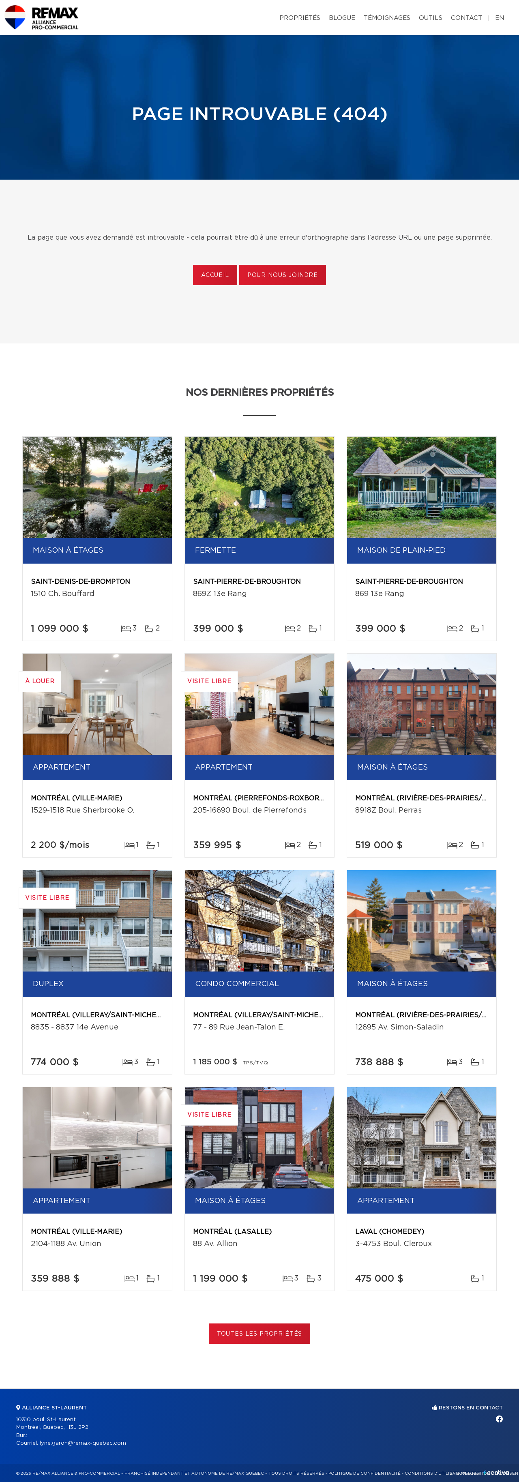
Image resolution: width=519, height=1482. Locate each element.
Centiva (496, 1472)
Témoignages (387, 18)
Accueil (215, 275)
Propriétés (299, 18)
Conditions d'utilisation (435, 1473)
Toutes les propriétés (259, 1334)
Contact (466, 18)
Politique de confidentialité (364, 1473)
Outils (430, 18)
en (499, 18)
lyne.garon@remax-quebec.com (83, 1443)
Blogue (342, 18)
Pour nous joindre (282, 275)
